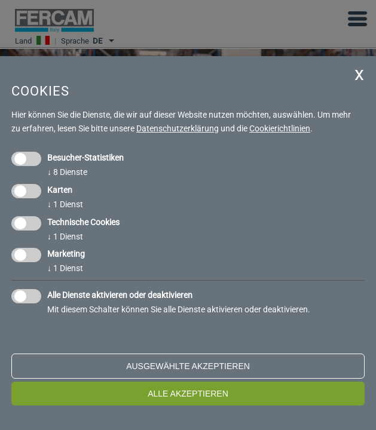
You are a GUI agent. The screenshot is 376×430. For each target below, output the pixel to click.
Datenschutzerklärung (177, 128)
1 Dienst (65, 204)
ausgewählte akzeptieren (188, 366)
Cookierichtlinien (279, 128)
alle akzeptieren (188, 393)
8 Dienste (67, 172)
